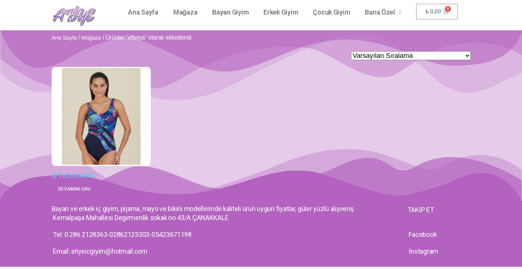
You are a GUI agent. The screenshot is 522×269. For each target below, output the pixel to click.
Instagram (423, 251)
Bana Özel (383, 12)
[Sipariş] (411, 55)
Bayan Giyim (230, 12)
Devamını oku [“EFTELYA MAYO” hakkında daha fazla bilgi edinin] (74, 189)
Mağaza (185, 12)
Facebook (423, 234)
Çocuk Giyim (331, 12)
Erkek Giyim (280, 12)
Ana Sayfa (143, 12)
